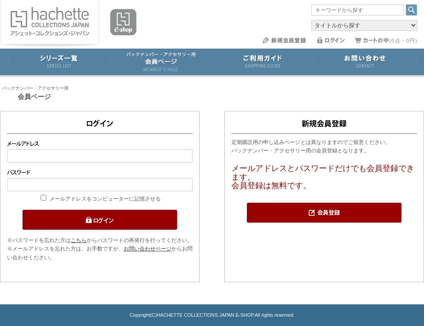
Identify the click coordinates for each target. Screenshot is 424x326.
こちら (79, 240)
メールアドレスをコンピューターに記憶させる (105, 199)
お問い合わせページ (147, 249)
